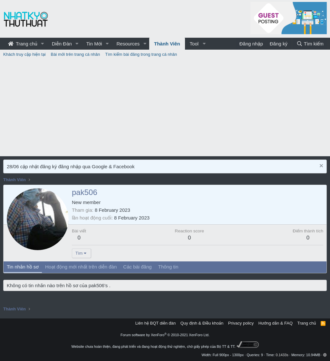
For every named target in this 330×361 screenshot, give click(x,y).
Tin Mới (94, 43)
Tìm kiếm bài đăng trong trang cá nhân (141, 54)
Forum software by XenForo (165, 335)
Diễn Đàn (62, 43)
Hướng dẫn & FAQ (275, 323)
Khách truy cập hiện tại (24, 54)
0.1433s (282, 355)
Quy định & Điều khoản (201, 323)
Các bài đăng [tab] (137, 266)
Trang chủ (22, 43)
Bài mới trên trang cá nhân (75, 54)
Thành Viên (167, 43)
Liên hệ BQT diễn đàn (155, 323)
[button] (42, 44)
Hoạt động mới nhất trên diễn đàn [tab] (81, 266)
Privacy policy (241, 323)
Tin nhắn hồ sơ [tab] (23, 266)
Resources (128, 43)
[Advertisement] (165, 108)
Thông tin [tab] (168, 266)
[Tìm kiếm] (310, 44)
